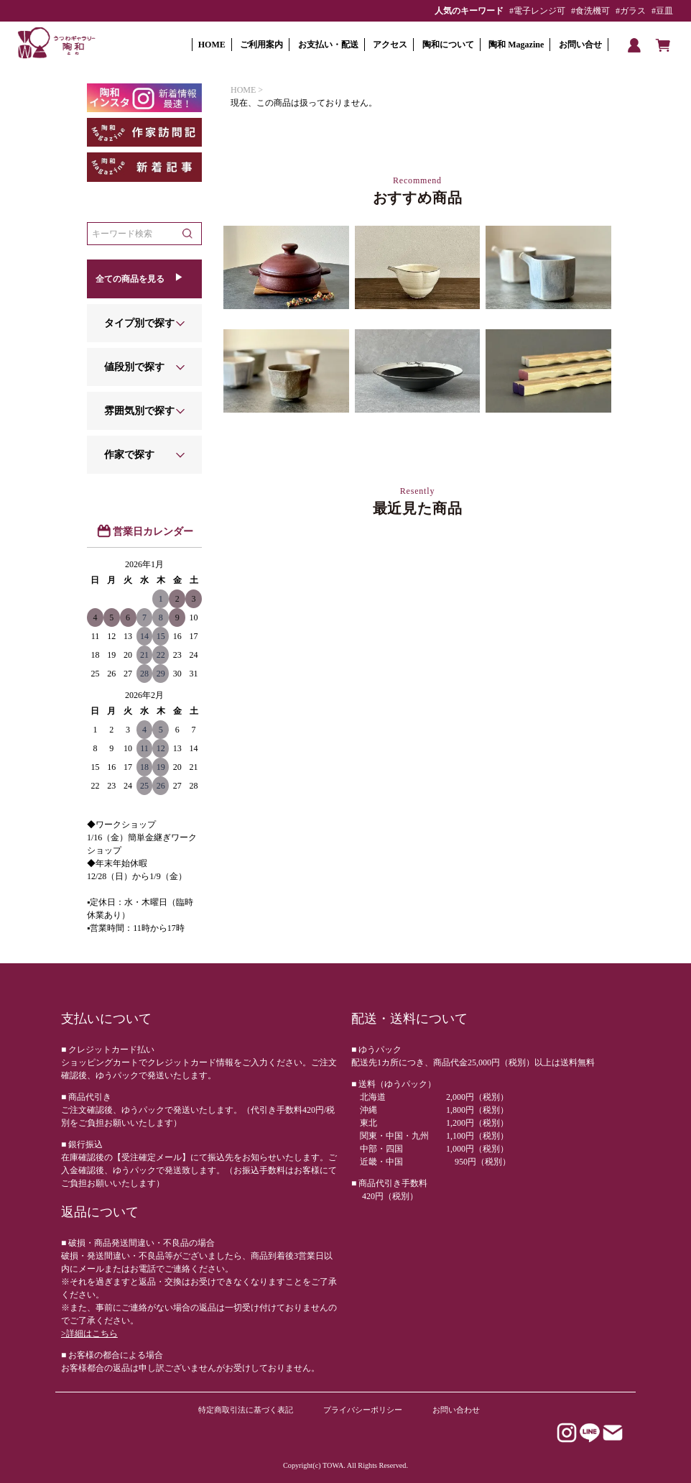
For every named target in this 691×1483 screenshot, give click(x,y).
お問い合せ (580, 45)
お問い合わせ (456, 1409)
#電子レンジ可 (537, 11)
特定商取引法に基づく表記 (245, 1409)
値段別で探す (134, 367)
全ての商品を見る (130, 279)
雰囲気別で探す (139, 410)
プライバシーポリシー (362, 1409)
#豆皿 (662, 11)
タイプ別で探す (139, 323)
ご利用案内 (261, 45)
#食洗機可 (590, 11)
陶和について (448, 45)
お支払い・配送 (328, 45)
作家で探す (129, 454)
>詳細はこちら (89, 1333)
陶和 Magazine (516, 45)
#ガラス (631, 11)
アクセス (390, 45)
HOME (212, 45)
